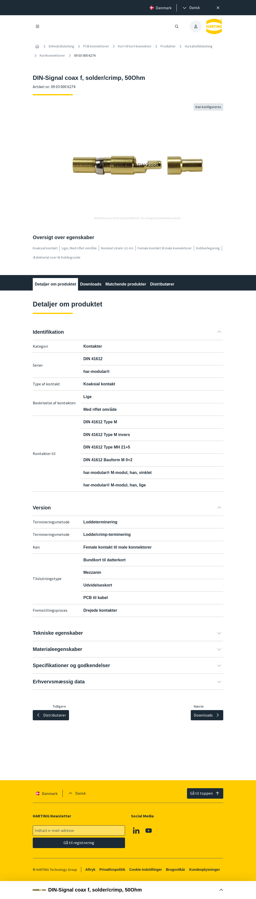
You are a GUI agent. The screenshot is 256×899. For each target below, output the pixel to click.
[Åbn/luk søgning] (177, 26)
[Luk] (218, 7)
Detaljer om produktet (55, 284)
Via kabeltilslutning (198, 46)
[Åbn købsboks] (128, 890)
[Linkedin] (136, 830)
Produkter (168, 46)
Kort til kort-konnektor (135, 46)
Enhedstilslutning (61, 46)
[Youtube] (149, 830)
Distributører (162, 284)
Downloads (90, 284)
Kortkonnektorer (52, 55)
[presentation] (191, 7)
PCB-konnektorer (96, 46)
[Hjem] (37, 46)
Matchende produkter (126, 284)
